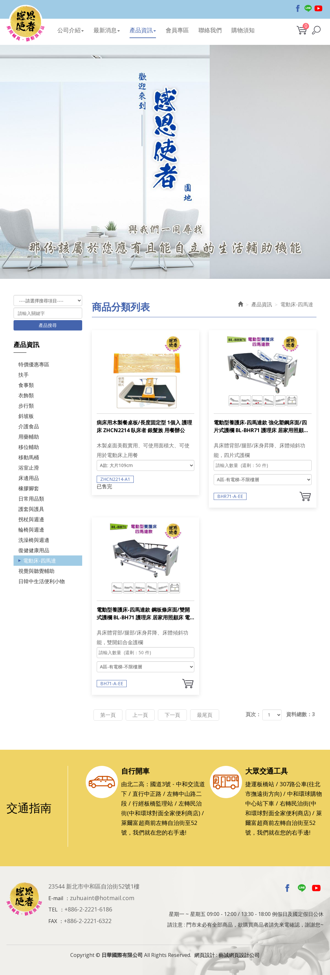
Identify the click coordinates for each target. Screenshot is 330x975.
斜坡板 (26, 416)
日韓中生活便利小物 (41, 581)
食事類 (26, 385)
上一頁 (140, 714)
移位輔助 (28, 447)
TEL (53, 909)
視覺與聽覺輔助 (36, 570)
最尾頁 (204, 714)
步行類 (26, 405)
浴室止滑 (28, 467)
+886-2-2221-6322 (88, 921)
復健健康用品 (33, 550)
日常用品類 (31, 498)
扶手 (23, 374)
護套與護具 (31, 509)
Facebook (298, 8)
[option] (165, 162)
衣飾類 (26, 395)
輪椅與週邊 (31, 529)
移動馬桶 (28, 457)
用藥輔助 (28, 436)
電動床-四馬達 (39, 560)
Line (308, 8)
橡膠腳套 (28, 488)
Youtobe (318, 8)
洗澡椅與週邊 (33, 539)
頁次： (253, 714)
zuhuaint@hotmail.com (102, 898)
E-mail (55, 898)
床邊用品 (28, 478)
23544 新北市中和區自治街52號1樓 (94, 886)
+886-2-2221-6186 (88, 909)
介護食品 (28, 426)
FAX (52, 921)
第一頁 (108, 714)
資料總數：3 (300, 714)
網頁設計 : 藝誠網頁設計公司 (227, 955)
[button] (316, 30)
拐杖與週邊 (31, 519)
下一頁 (172, 714)
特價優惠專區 (33, 364)
